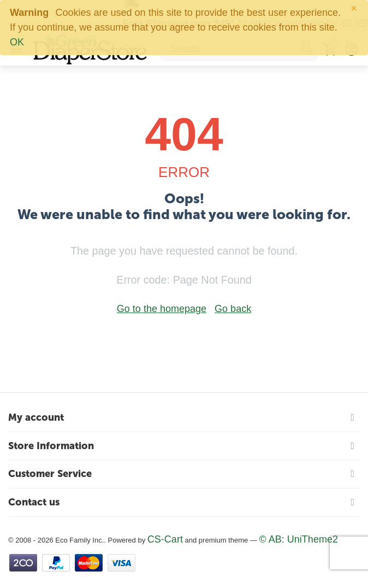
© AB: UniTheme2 (298, 539)
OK (17, 42)
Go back (233, 308)
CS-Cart (165, 539)
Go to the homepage (161, 308)
